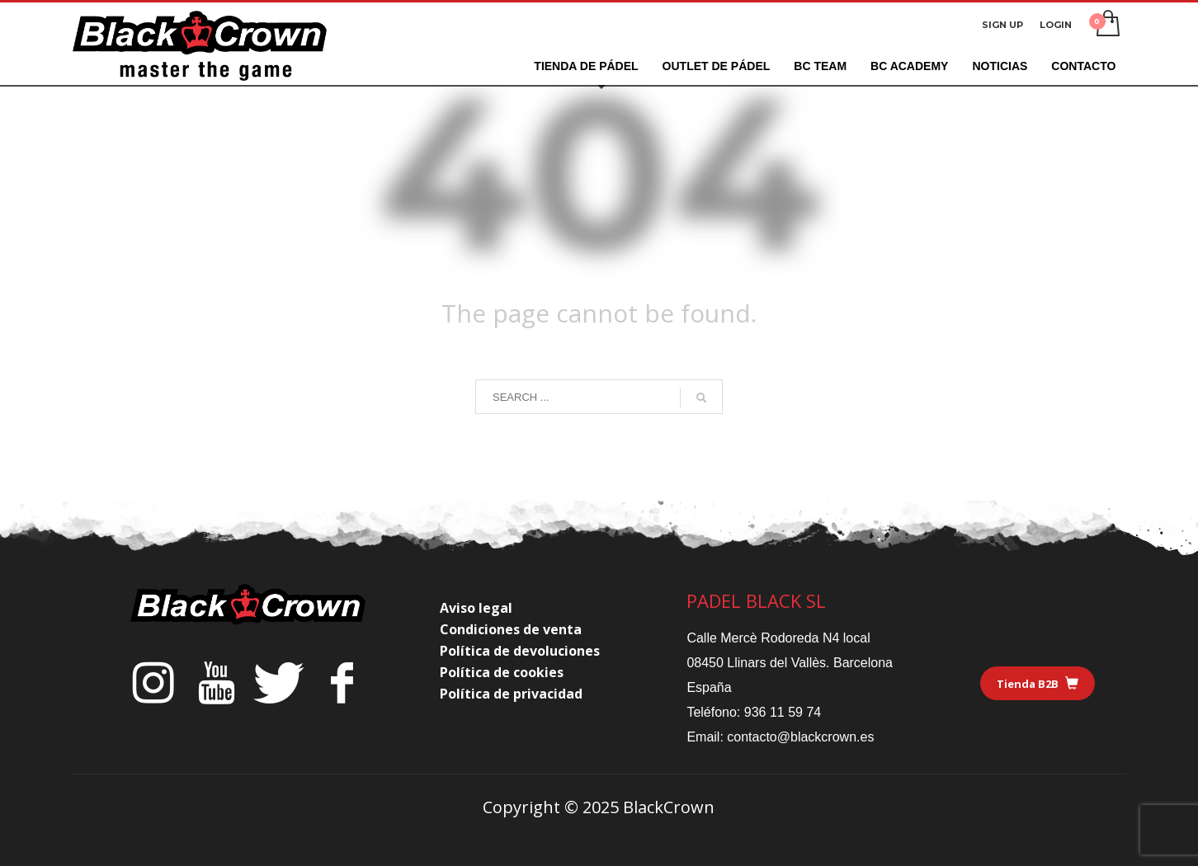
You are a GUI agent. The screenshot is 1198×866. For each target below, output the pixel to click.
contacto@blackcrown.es (800, 737)
